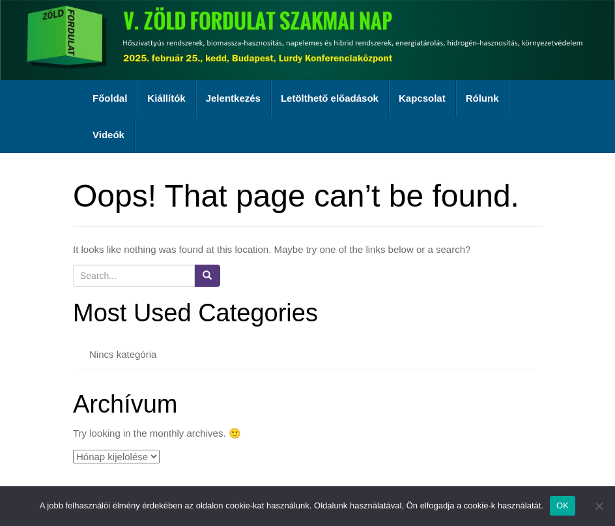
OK (562, 505)
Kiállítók (166, 98)
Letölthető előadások (330, 98)
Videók (108, 134)
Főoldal (110, 98)
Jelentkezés (233, 98)
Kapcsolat (422, 98)
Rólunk (482, 98)
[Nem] (598, 505)
